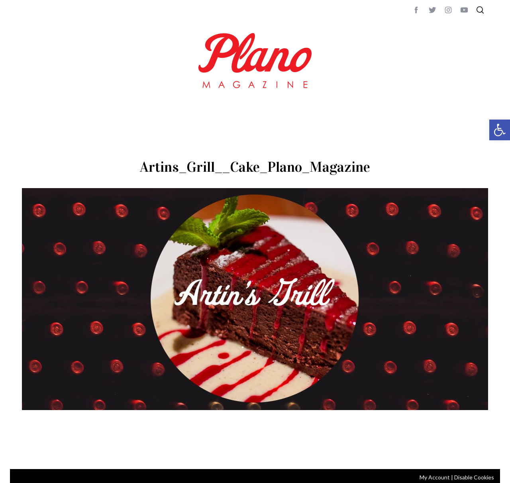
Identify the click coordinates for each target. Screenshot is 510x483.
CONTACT (54, 452)
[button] (499, 130)
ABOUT (30, 452)
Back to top (466, 452)
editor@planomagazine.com (261, 452)
